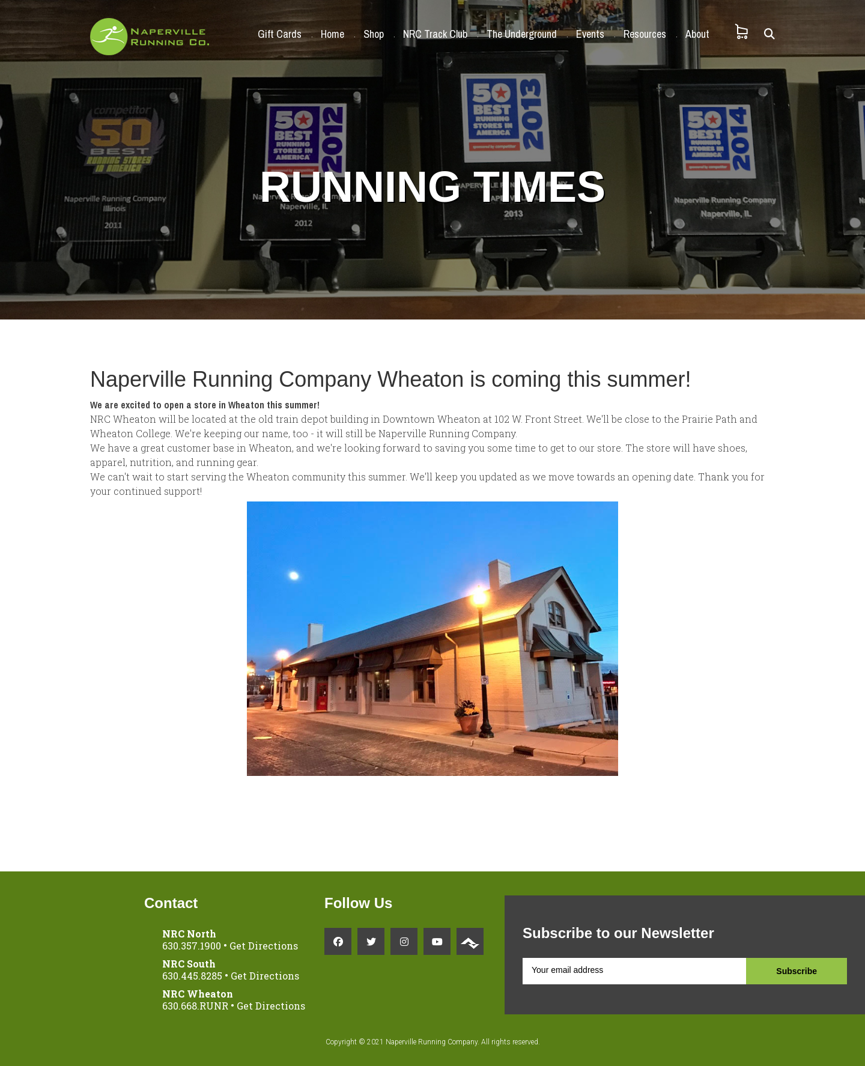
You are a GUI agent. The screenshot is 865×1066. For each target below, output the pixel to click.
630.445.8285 (192, 975)
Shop (373, 34)
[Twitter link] (370, 941)
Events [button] (590, 34)
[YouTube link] (437, 941)
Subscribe (796, 971)
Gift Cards (280, 34)
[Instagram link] (403, 941)
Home (332, 34)
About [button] (697, 34)
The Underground (522, 34)
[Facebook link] (337, 941)
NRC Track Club (435, 34)
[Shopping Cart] (741, 31)
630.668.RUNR (195, 1005)
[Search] (769, 33)
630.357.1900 (191, 945)
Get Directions (263, 945)
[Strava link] (470, 941)
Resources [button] (645, 34)
